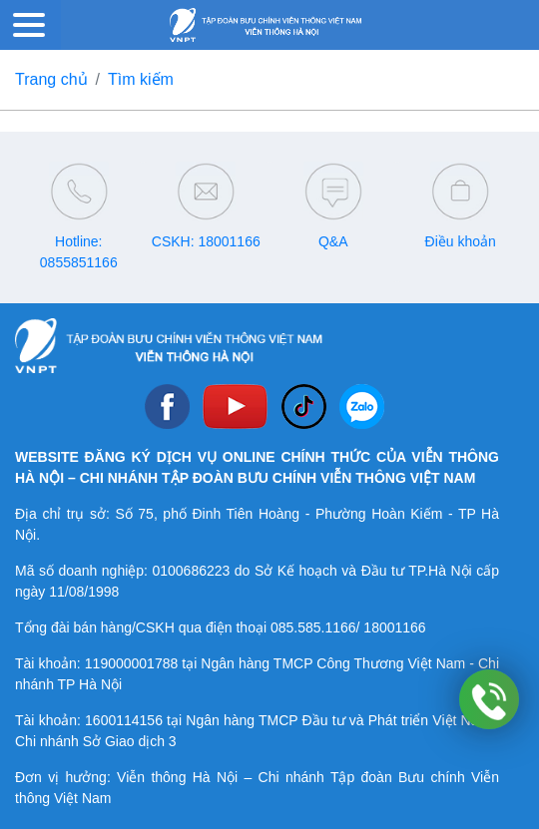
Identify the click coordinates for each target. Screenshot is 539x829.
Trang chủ (51, 79)
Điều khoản (460, 241)
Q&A (333, 241)
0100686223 (191, 571)
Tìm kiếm (141, 79)
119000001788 (131, 663)
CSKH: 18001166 (206, 241)
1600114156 (124, 720)
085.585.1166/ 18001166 (348, 627)
